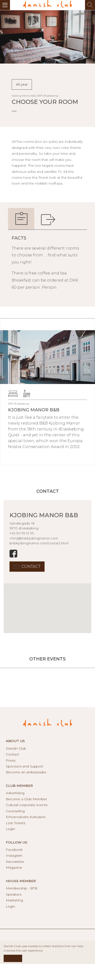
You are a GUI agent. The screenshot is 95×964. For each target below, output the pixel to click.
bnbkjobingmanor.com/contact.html (39, 543)
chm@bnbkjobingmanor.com (34, 538)
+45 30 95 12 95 (22, 533)
